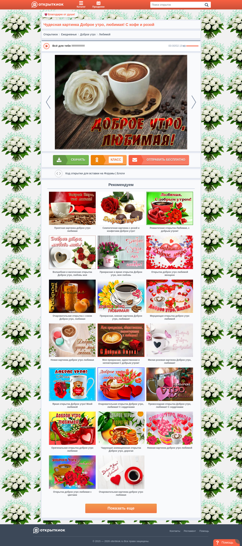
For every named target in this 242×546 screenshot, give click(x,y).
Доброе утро (88, 34)
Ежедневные (69, 34)
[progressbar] (192, 46)
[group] (121, 46)
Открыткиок (50, 34)
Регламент (190, 531)
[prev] (48, 102)
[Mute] (184, 46)
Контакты (175, 531)
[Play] (46, 46)
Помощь (204, 531)
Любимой (104, 34)
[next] (193, 102)
